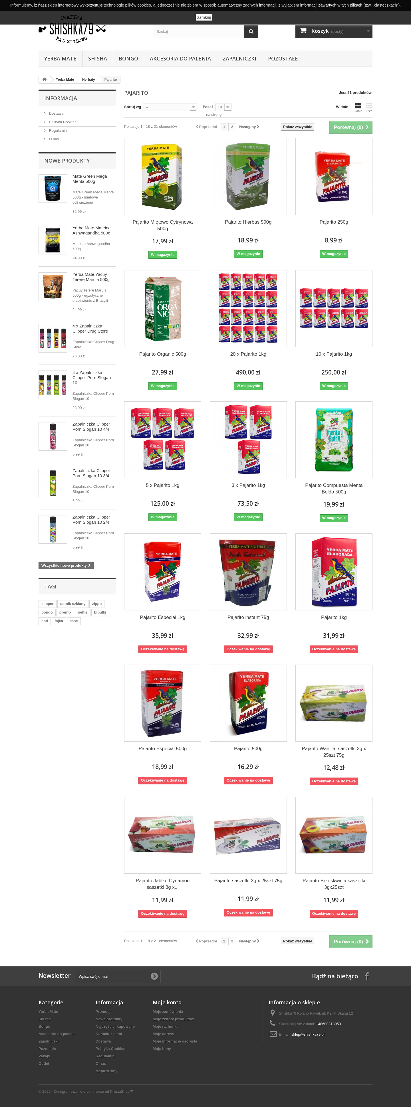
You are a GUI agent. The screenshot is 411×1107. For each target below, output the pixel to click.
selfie (82, 612)
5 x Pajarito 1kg (162, 485)
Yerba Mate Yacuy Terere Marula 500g (91, 277)
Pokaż (208, 107)
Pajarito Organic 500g (162, 354)
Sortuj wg (132, 107)
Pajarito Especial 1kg (163, 617)
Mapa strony (107, 1071)
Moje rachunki (165, 1026)
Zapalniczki (239, 58)
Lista (369, 107)
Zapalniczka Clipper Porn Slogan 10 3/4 (91, 473)
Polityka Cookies (62, 122)
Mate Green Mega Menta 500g (89, 179)
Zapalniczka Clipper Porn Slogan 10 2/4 (91, 520)
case (74, 621)
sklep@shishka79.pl (308, 1034)
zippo (97, 604)
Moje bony (162, 1049)
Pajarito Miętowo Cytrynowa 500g (163, 225)
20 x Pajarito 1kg (248, 354)
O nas (53, 139)
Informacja (60, 98)
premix (65, 612)
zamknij (204, 17)
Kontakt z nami (109, 1034)
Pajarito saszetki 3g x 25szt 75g (248, 880)
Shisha (97, 58)
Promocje (104, 1011)
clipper (47, 604)
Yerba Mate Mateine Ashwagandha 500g (91, 230)
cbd (44, 621)
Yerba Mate (60, 58)
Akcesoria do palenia (180, 58)
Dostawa (55, 113)
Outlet (44, 1063)
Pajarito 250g (334, 222)
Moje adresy (163, 1034)
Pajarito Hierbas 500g (248, 222)
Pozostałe (283, 58)
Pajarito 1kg (334, 617)
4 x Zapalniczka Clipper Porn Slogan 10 (91, 377)
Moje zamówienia (168, 1011)
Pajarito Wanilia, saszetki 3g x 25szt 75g (334, 752)
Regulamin (57, 130)
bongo (47, 612)
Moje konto (167, 1002)
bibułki (100, 612)
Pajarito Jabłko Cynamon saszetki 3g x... (163, 884)
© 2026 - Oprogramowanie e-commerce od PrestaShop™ (86, 1091)
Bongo (128, 58)
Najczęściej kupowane (115, 1026)
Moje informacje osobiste (175, 1041)
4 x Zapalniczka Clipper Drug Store (90, 328)
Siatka (357, 107)
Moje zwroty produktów (173, 1019)
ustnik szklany (73, 604)
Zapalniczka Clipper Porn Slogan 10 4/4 (91, 427)
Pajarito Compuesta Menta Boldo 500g (333, 489)
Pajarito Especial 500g (162, 748)
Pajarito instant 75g (248, 617)
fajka (59, 621)
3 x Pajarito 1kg (248, 485)
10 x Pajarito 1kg (334, 354)
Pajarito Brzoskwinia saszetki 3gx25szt (334, 884)
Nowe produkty (67, 160)
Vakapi (44, 1056)
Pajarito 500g (248, 748)
